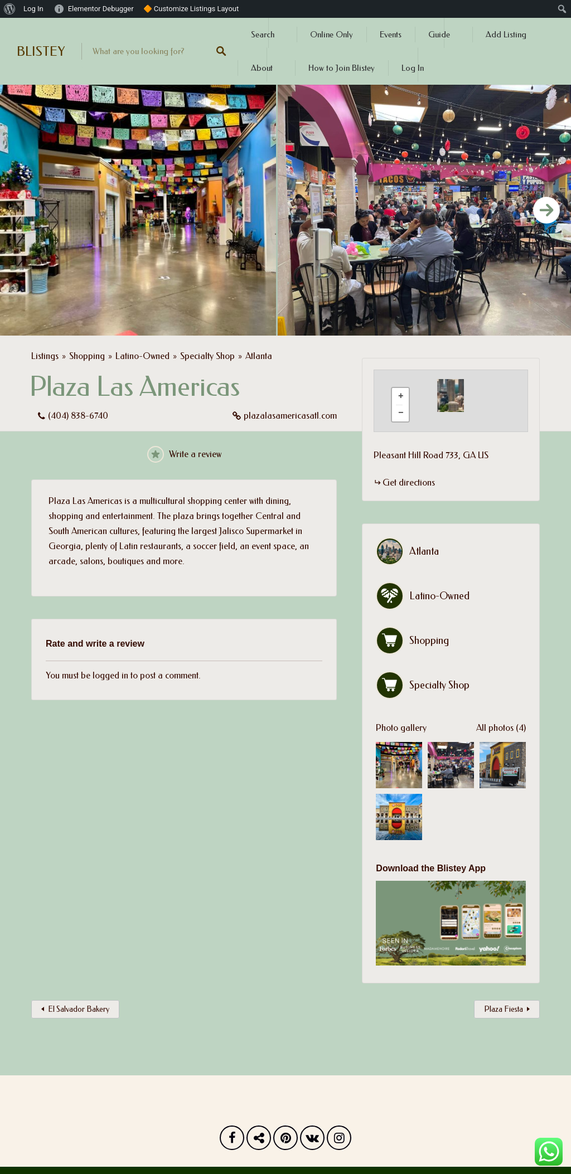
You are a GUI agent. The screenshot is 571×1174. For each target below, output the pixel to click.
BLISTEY (41, 51)
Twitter (259, 1140)
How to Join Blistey (341, 68)
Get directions (409, 482)
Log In (412, 68)
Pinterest (285, 1140)
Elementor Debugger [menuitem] (101, 8)
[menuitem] (10, 9)
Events (390, 35)
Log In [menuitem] (33, 8)
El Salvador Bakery (78, 1009)
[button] (457, 395)
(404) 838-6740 (78, 415)
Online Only (331, 35)
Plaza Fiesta (503, 1009)
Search (262, 35)
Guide (439, 35)
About (262, 68)
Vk (312, 1140)
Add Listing (506, 35)
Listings (45, 356)
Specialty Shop (207, 356)
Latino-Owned (142, 356)
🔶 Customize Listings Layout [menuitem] (191, 8)
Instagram (339, 1140)
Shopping (87, 356)
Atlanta (258, 356)
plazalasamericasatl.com (290, 415)
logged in (110, 675)
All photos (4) (501, 727)
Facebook (232, 1140)
